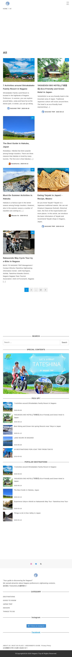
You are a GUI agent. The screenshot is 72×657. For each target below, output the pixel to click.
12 (41, 290)
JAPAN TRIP (7, 604)
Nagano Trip (36, 653)
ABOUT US (7, 645)
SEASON (6, 608)
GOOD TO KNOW (9, 600)
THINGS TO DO (9, 611)
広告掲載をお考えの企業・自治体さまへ (15, 648)
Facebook (36, 632)
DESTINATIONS (9, 596)
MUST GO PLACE (18, 645)
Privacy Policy (46, 645)
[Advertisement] (36, 31)
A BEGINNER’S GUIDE (32, 645)
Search (64, 342)
